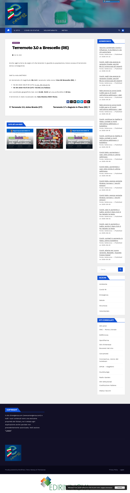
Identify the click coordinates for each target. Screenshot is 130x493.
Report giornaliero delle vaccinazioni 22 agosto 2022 (79, 143)
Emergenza (16, 42)
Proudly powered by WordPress (15, 470)
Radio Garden (104, 377)
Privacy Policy (113, 470)
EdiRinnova (103, 335)
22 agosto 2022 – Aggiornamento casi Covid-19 (48, 143)
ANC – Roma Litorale (107, 330)
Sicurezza (103, 306)
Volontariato (50, 30)
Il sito (17, 30)
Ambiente (103, 284)
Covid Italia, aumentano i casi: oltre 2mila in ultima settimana (109, 154)
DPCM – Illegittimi (106, 367)
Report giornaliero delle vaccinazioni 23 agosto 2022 (20, 143)
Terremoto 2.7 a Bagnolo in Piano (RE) (71, 107)
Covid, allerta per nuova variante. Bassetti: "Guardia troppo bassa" (110, 252)
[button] (119, 30)
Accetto (120, 487)
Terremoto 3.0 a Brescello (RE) (40, 47)
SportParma (104, 340)
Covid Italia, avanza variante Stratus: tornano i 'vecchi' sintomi (110, 183)
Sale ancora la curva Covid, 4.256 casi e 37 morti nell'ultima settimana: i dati (110, 93)
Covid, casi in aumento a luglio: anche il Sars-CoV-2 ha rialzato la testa (110, 212)
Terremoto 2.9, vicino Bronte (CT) (25, 107)
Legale (8, 431)
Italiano (107, 1)
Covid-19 (11, 137)
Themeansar (42, 470)
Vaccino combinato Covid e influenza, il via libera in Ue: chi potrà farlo (110, 50)
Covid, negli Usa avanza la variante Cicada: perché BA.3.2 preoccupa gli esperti (110, 64)
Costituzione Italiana (107, 385)
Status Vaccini (105, 391)
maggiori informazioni (106, 487)
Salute (26, 137)
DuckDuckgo (104, 372)
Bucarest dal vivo (106, 348)
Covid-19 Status (31, 30)
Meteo (65, 30)
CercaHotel (103, 354)
